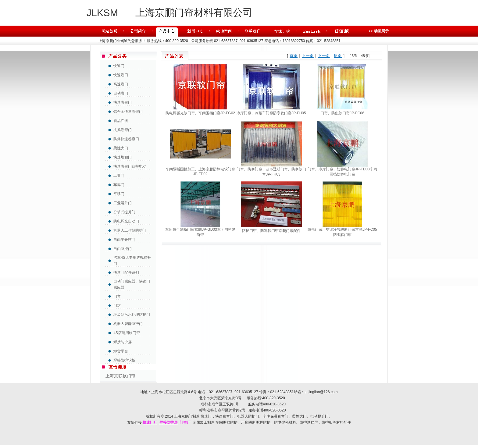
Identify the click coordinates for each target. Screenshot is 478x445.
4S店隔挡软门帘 (126, 333)
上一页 (308, 55)
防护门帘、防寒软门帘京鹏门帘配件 (271, 231)
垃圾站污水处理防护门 (131, 314)
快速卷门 (120, 75)
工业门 (118, 175)
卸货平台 (120, 351)
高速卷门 (120, 84)
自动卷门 (120, 93)
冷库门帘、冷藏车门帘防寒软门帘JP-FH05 (271, 113)
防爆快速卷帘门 (126, 139)
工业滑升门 (122, 203)
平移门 (118, 194)
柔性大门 (120, 148)
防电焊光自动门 (126, 221)
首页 (294, 55)
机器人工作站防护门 (129, 230)
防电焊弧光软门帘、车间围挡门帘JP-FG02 (200, 113)
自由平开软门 (124, 239)
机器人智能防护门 (128, 324)
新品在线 (120, 121)
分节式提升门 (124, 212)
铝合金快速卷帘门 (128, 111)
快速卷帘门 (122, 102)
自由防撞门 (122, 249)
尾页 (338, 55)
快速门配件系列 (126, 272)
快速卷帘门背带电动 (129, 166)
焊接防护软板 (124, 360)
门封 (117, 305)
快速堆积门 (122, 157)
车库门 (118, 185)
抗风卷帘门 (122, 130)
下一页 (324, 55)
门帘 (117, 296)
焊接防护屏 (122, 342)
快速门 (118, 66)
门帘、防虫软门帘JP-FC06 (342, 113)
